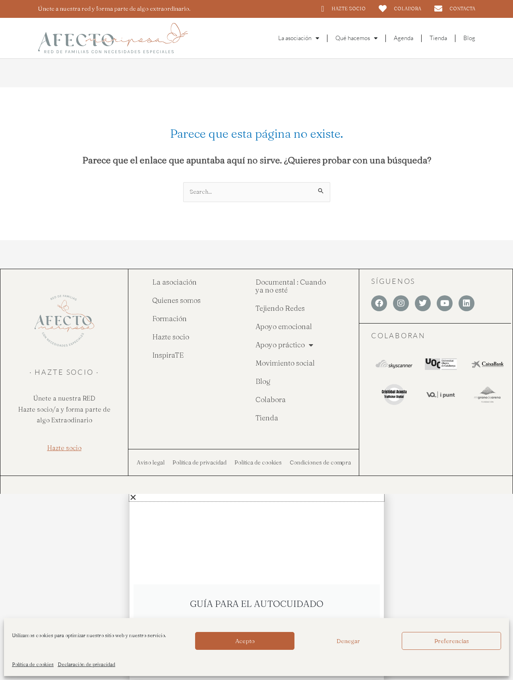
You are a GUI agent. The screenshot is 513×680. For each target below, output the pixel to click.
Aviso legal (151, 462)
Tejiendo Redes (280, 308)
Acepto (245, 641)
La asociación (174, 282)
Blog (469, 38)
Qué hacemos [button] (356, 38)
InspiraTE (168, 355)
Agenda (403, 38)
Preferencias (451, 641)
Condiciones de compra (320, 462)
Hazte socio (170, 337)
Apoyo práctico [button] (284, 345)
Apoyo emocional (284, 326)
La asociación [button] (298, 38)
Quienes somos (176, 300)
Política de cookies (33, 664)
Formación (169, 319)
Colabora (271, 400)
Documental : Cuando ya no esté (291, 286)
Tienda (438, 38)
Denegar (348, 641)
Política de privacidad (199, 462)
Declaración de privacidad (86, 664)
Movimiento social (285, 363)
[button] (257, 497)
